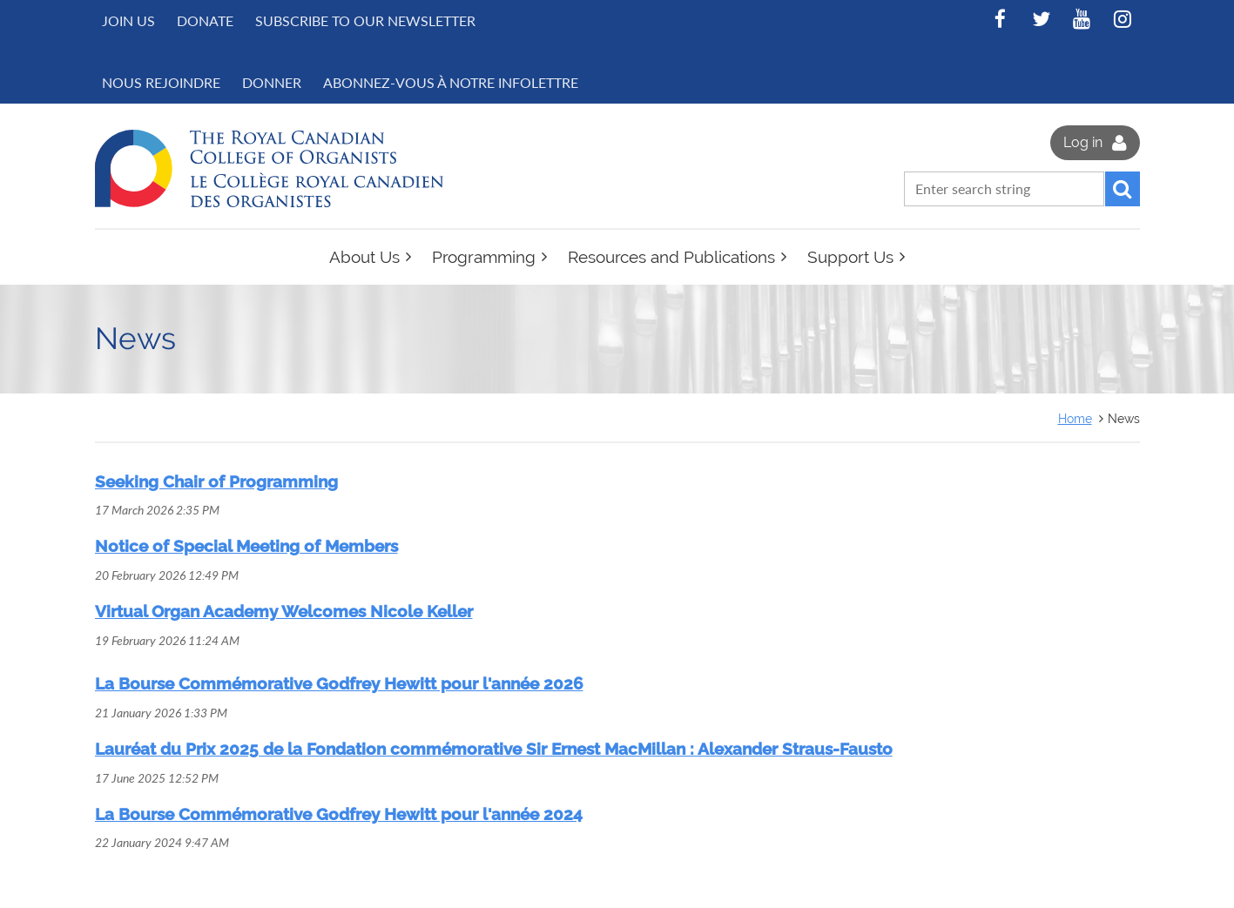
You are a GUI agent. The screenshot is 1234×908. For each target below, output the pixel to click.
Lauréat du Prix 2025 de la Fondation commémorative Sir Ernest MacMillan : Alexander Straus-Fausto (494, 748)
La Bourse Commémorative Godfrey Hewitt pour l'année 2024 (339, 814)
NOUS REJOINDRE (161, 82)
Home (1075, 418)
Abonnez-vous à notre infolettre (450, 82)
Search (1122, 189)
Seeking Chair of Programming (216, 481)
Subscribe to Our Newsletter (365, 20)
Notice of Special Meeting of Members (246, 545)
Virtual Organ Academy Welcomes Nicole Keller (284, 611)
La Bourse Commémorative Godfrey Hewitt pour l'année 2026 (339, 683)
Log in (1083, 142)
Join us (128, 20)
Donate (205, 20)
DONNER (271, 82)
